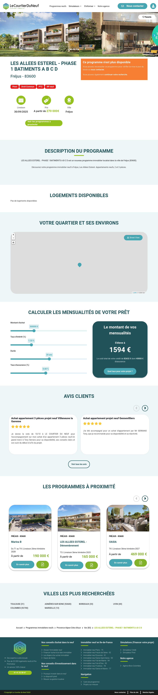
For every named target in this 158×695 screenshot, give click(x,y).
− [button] (13, 238)
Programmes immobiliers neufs (39, 627)
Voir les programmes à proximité (39, 123)
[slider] (34, 330)
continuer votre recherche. (116, 74)
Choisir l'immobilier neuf (51, 650)
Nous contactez (120, 692)
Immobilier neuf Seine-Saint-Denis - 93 (97, 658)
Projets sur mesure (89, 684)
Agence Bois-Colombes (130, 666)
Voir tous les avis (79, 464)
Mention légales (148, 692)
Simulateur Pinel (127, 652)
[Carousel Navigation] (79, 35)
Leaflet (135, 292)
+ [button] (13, 234)
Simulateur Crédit (128, 650)
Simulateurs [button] (74, 6)
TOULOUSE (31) (17, 604)
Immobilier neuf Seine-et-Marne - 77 (96, 668)
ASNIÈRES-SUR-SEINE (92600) (58, 604)
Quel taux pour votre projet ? (120, 371)
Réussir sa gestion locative (52, 679)
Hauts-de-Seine (48, 658)
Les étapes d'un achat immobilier (55, 655)
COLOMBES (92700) (19, 608)
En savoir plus (22, 564)
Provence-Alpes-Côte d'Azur (69, 627)
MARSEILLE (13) (52, 608)
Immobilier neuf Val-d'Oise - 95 (94, 663)
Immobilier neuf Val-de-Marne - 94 (95, 660)
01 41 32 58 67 (20, 672)
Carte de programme (90, 682)
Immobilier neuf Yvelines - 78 (93, 666)
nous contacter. (98, 69)
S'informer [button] (89, 6)
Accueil (19, 627)
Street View (133, 237)
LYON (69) (117, 604)
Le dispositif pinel (49, 676)
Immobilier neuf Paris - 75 (92, 650)
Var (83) (87, 627)
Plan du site (134, 692)
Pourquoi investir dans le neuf (53, 673)
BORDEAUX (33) (86, 604)
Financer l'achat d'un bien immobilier (56, 652)
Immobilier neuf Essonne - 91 (93, 655)
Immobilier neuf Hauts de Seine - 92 (96, 652)
